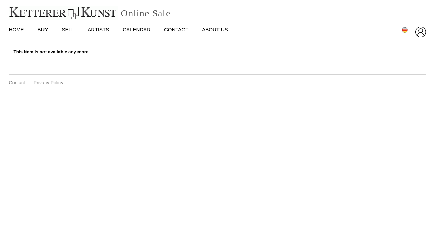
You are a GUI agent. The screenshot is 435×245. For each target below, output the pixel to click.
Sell (68, 29)
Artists (98, 29)
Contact (176, 29)
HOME (16, 29)
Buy (43, 29)
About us (215, 29)
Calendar (137, 29)
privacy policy (48, 82)
